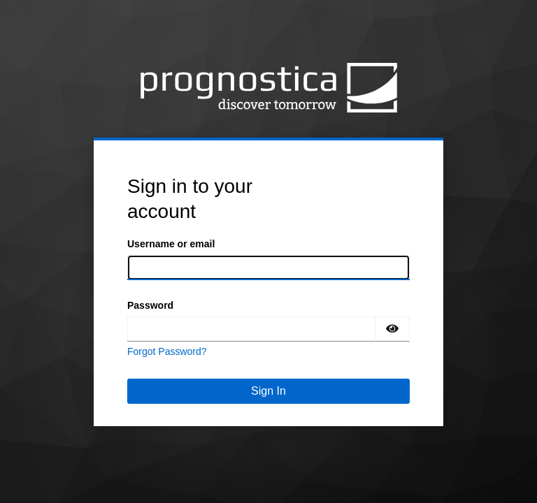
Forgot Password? (167, 351)
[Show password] (392, 329)
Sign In (268, 391)
